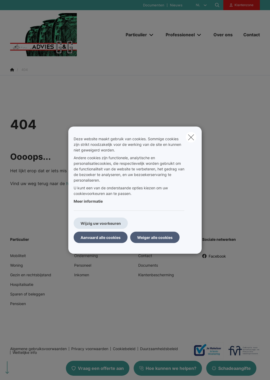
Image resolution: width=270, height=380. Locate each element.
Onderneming (86, 255)
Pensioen (18, 303)
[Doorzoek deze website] (217, 5)
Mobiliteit (18, 255)
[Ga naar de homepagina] (50, 34)
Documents (148, 265)
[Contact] (249, 34)
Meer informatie (88, 201)
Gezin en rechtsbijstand (30, 275)
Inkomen (81, 275)
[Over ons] (223, 34)
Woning (16, 265)
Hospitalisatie (21, 284)
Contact (145, 255)
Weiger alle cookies (155, 237)
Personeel (82, 265)
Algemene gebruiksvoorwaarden (38, 349)
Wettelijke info (25, 352)
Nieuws (176, 5)
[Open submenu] (151, 34)
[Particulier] (134, 34)
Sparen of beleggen (27, 294)
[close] (191, 137)
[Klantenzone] (241, 5)
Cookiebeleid (124, 349)
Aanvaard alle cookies (101, 237)
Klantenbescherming (156, 275)
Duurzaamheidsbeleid (159, 349)
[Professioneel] (178, 34)
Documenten (153, 5)
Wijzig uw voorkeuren (101, 223)
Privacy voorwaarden (89, 349)
